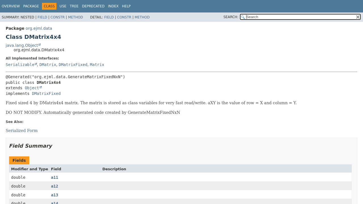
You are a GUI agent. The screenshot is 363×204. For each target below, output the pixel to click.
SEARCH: (231, 17)
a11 (54, 177)
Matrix (97, 64)
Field (42, 17)
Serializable (20, 64)
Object (32, 88)
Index (113, 6)
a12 (54, 186)
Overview (11, 6)
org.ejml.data (39, 28)
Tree (74, 6)
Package (31, 6)
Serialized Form (22, 130)
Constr (57, 17)
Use (63, 6)
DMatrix (47, 64)
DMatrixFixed (73, 64)
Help (126, 6)
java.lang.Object (22, 45)
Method (75, 17)
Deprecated (93, 6)
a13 (54, 195)
